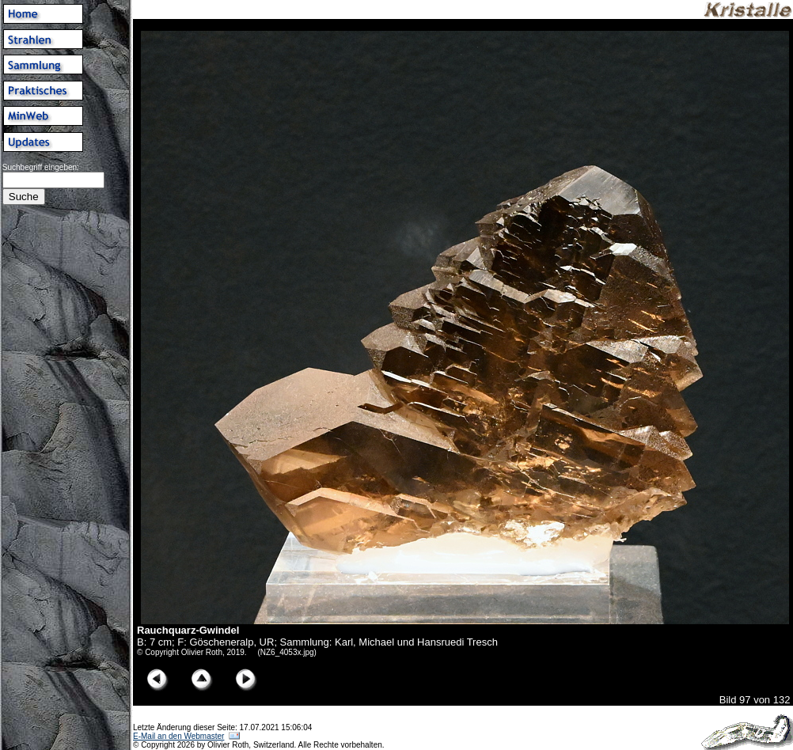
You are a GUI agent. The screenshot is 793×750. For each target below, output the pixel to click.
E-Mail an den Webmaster (178, 736)
